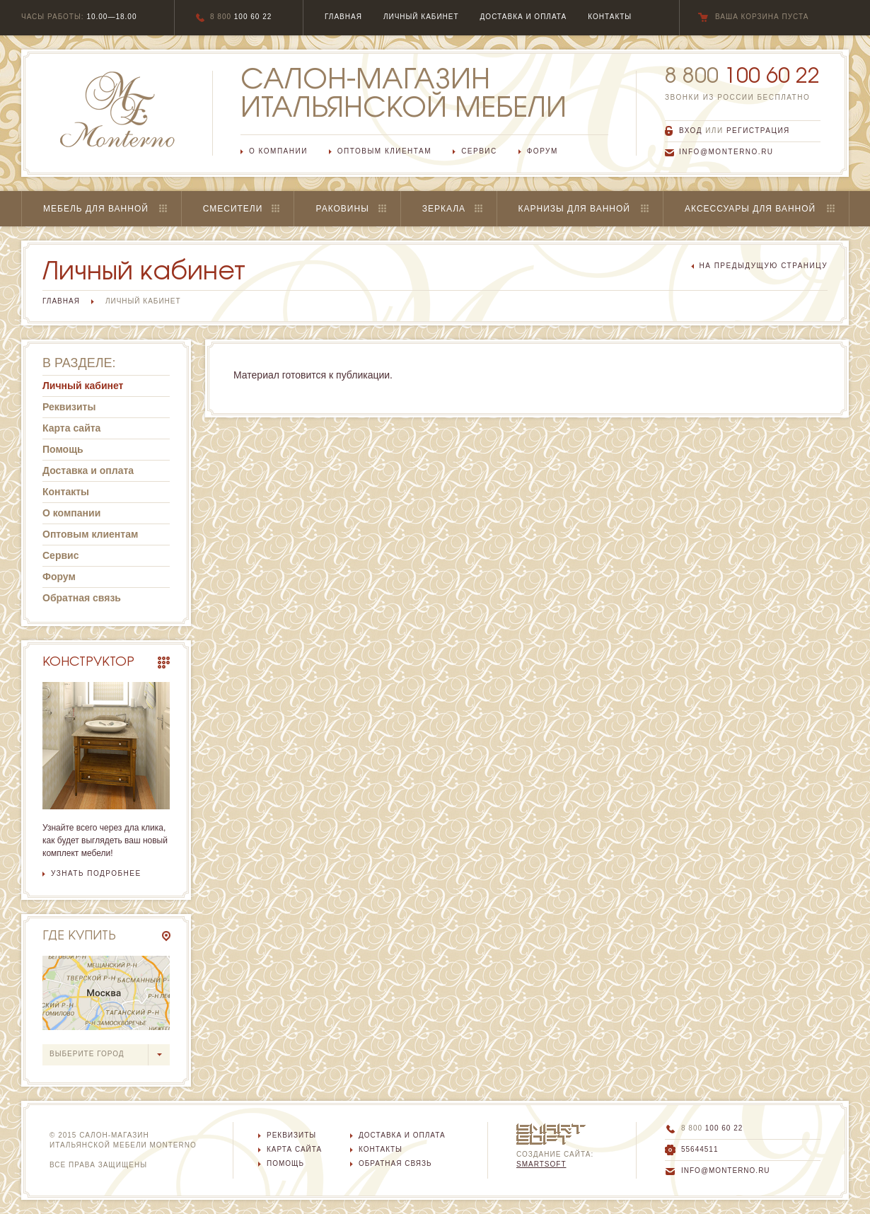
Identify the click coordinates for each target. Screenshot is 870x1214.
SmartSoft (541, 1164)
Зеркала (443, 209)
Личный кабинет (143, 301)
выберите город (110, 1054)
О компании (278, 151)
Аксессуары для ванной (750, 209)
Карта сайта (71, 428)
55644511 (700, 1149)
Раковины (342, 209)
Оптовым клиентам (384, 151)
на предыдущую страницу (764, 266)
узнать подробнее (96, 873)
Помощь (62, 449)
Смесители (233, 209)
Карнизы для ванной (574, 209)
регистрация (758, 130)
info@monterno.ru (726, 152)
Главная (61, 301)
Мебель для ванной (96, 209)
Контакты (65, 491)
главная (343, 17)
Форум (542, 151)
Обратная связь (81, 597)
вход (690, 130)
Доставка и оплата (88, 470)
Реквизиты (68, 406)
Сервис (479, 151)
